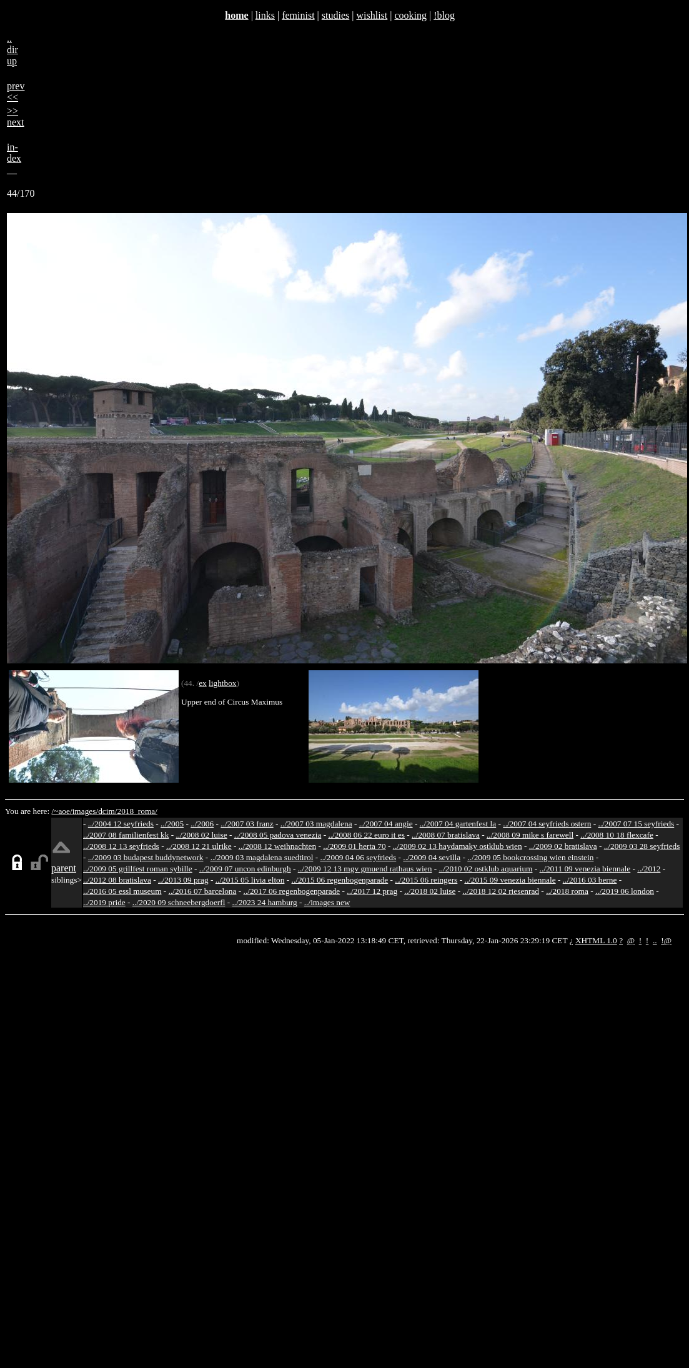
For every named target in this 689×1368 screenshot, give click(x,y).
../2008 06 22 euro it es (366, 835)
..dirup (12, 49)
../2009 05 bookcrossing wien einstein (530, 857)
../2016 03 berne (590, 880)
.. (655, 940)
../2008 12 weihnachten (277, 846)
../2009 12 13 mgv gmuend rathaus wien (365, 868)
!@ (666, 940)
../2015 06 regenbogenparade (340, 880)
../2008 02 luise (201, 835)
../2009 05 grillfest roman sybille (137, 868)
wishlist (371, 15)
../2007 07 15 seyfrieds (636, 823)
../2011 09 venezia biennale (585, 868)
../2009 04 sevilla (431, 857)
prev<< (15, 91)
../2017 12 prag (372, 891)
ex (203, 683)
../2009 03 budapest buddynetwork (146, 857)
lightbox (222, 683)
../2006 (202, 823)
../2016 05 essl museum (122, 891)
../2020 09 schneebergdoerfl (179, 902)
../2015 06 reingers (426, 880)
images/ (85, 811)
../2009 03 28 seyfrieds (642, 846)
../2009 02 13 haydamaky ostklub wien (457, 846)
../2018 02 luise (429, 891)
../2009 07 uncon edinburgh (245, 868)
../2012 (648, 868)
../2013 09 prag (183, 880)
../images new (327, 902)
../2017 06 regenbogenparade (292, 891)
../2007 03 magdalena (316, 823)
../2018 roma (567, 891)
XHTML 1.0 (596, 940)
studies (335, 15)
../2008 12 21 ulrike (199, 846)
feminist (298, 15)
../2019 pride (104, 902)
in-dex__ (14, 158)
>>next (15, 116)
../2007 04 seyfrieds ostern (547, 823)
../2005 (172, 823)
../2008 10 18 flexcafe (616, 835)
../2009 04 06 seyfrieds (358, 857)
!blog (444, 15)
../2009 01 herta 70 (354, 846)
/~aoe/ (62, 811)
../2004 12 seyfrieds (121, 823)
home (236, 15)
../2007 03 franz (247, 823)
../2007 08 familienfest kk (126, 835)
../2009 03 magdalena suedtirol (262, 857)
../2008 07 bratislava (446, 835)
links (265, 15)
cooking (410, 15)
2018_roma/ (137, 811)
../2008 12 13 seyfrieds (121, 846)
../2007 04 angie (386, 823)
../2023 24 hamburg (264, 902)
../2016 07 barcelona (203, 891)
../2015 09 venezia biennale (509, 880)
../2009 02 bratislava (563, 846)
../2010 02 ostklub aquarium (486, 868)
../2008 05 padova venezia (278, 835)
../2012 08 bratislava (117, 880)
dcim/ (107, 811)
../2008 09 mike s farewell (530, 835)
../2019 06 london (624, 891)
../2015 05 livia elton (250, 880)
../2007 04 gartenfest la (458, 823)
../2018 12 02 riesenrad (500, 891)
